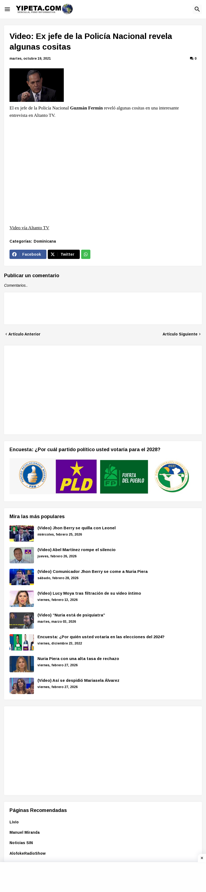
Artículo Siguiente (180, 334)
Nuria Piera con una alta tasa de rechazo (78, 658)
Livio (14, 822)
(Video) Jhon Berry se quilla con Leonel (76, 528)
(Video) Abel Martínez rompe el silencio (76, 549)
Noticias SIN (21, 843)
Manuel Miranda (24, 832)
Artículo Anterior (24, 334)
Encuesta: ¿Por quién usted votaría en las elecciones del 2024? (100, 636)
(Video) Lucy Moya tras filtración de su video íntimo (89, 593)
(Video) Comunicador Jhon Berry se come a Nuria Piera (92, 571)
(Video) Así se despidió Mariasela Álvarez (78, 680)
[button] (7, 9)
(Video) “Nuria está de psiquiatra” (71, 615)
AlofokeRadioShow (27, 853)
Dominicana (45, 241)
